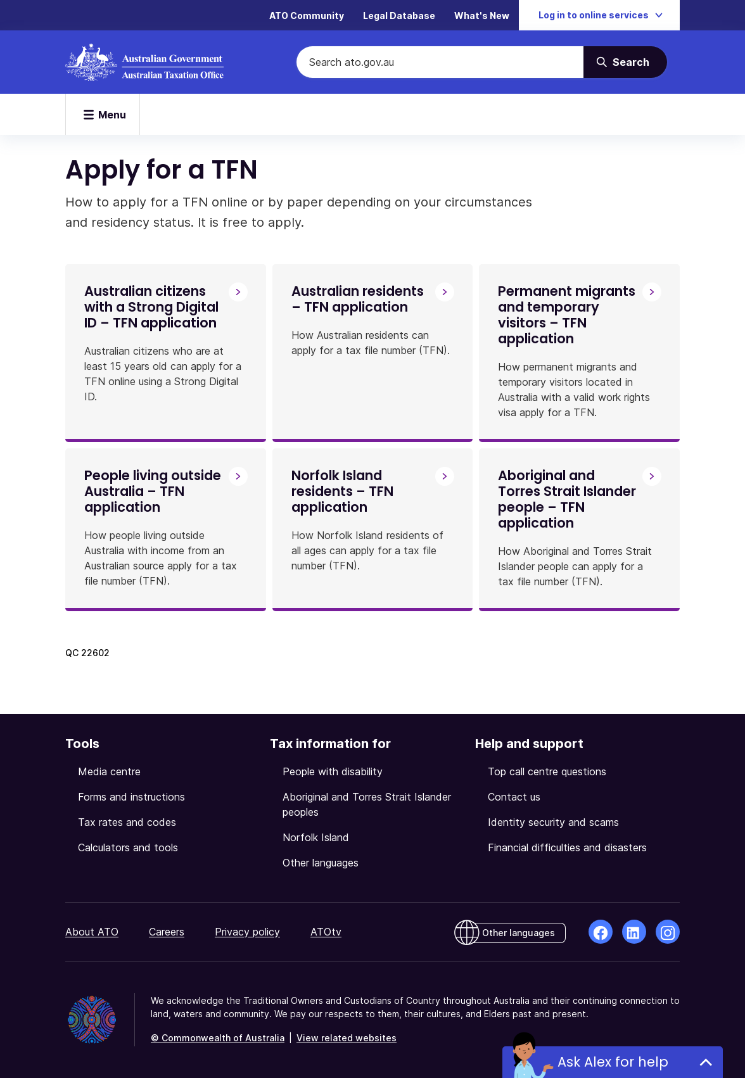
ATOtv (325, 931)
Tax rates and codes (127, 822)
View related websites (346, 1037)
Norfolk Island (316, 837)
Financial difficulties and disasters (567, 847)
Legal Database (399, 15)
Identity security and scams (553, 822)
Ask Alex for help (612, 1062)
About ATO (91, 931)
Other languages (321, 862)
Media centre (109, 771)
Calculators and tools (128, 847)
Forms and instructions (131, 796)
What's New (481, 15)
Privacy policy (247, 931)
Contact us (514, 796)
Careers (166, 931)
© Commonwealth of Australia (217, 1037)
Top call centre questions (547, 771)
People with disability (333, 771)
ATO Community (306, 15)
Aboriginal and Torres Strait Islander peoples (367, 804)
